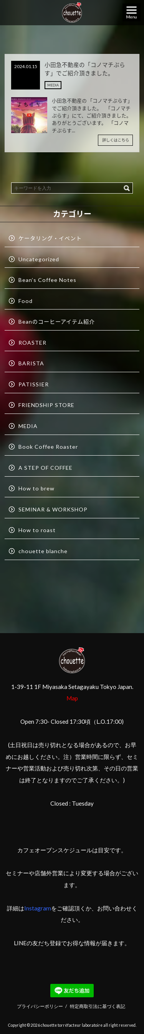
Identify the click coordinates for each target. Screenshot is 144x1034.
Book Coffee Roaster (48, 446)
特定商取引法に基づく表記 (97, 1006)
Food (25, 301)
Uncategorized (38, 259)
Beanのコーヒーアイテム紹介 (56, 321)
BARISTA (31, 363)
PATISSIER (33, 384)
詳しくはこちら (115, 140)
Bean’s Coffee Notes (47, 280)
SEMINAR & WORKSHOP (53, 509)
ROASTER (32, 342)
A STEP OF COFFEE (45, 467)
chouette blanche (43, 551)
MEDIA (53, 85)
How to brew (36, 488)
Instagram (37, 908)
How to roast (37, 530)
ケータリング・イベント (50, 238)
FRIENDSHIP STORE (46, 405)
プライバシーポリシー (40, 1006)
